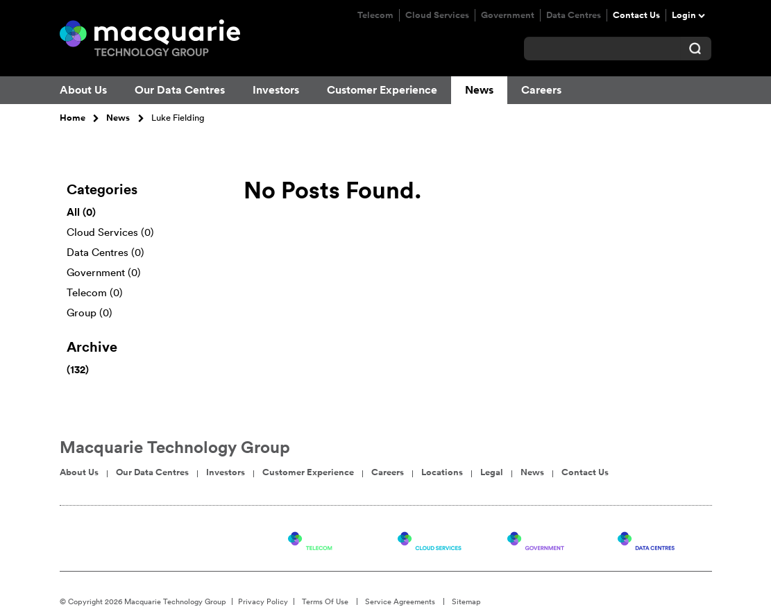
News (479, 90)
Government (507, 15)
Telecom (375, 15)
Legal (491, 472)
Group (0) (89, 312)
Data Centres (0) (105, 252)
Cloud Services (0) (110, 232)
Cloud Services (437, 15)
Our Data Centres (180, 90)
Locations (442, 472)
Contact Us (636, 15)
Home (72, 118)
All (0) (81, 212)
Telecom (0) (95, 292)
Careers (541, 90)
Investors (276, 90)
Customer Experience (382, 90)
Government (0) (104, 272)
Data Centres (573, 15)
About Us (83, 90)
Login (684, 15)
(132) (78, 369)
